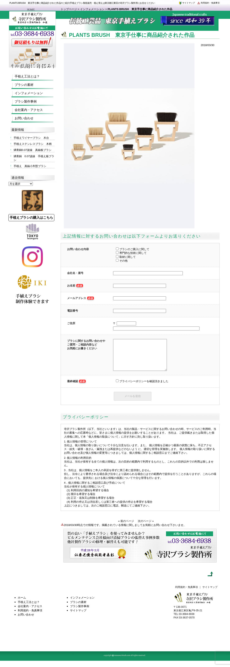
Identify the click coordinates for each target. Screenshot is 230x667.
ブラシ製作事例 (26, 101)
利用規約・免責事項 (208, 3)
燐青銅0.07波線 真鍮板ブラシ (32, 150)
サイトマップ (187, 3)
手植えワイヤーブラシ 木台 (31, 137)
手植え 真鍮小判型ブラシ (30, 166)
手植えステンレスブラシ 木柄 (33, 143)
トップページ (69, 9)
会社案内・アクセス (29, 110)
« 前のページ (126, 527)
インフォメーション (92, 9)
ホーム (22, 603)
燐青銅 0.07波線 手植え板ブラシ (34, 158)
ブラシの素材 (24, 84)
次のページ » (146, 527)
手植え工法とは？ (27, 76)
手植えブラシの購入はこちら (31, 217)
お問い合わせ (24, 118)
